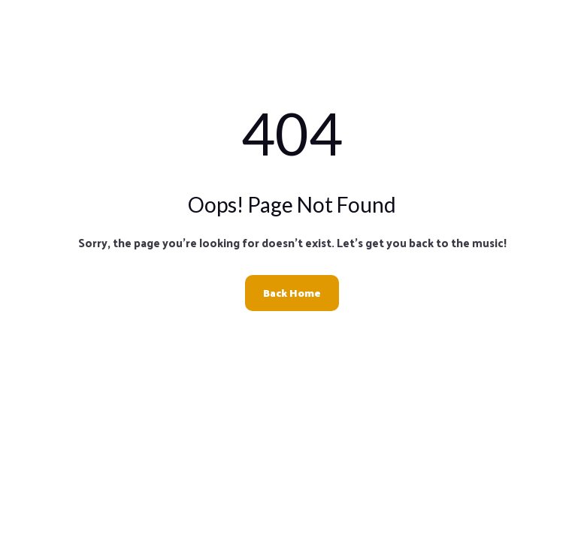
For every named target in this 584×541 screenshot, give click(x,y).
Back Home (292, 292)
